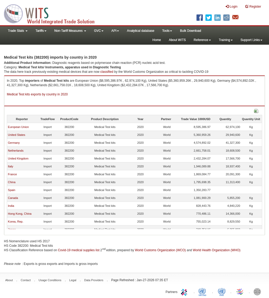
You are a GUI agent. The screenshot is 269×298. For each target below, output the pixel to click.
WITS (52, 13)
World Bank (258, 291)
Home (157, 40)
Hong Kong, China (20, 213)
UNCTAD (203, 291)
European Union (18, 127)
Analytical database (140, 31)
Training (226, 40)
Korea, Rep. (15, 221)
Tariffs (40, 31)
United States (16, 134)
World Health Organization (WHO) (216, 250)
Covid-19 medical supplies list (78, 250)
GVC (99, 31)
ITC (185, 291)
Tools (167, 31)
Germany (14, 142)
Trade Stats (18, 31)
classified (106, 72)
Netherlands (15, 150)
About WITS (177, 40)
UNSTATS (221, 291)
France (12, 174)
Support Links (251, 40)
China (11, 182)
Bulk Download (190, 31)
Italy (10, 166)
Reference (202, 40)
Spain (11, 190)
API (115, 31)
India (11, 205)
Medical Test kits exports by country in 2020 (37, 94)
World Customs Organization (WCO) (160, 250)
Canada (13, 197)
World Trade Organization (240, 291)
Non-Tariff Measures (70, 31)
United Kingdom (18, 158)
